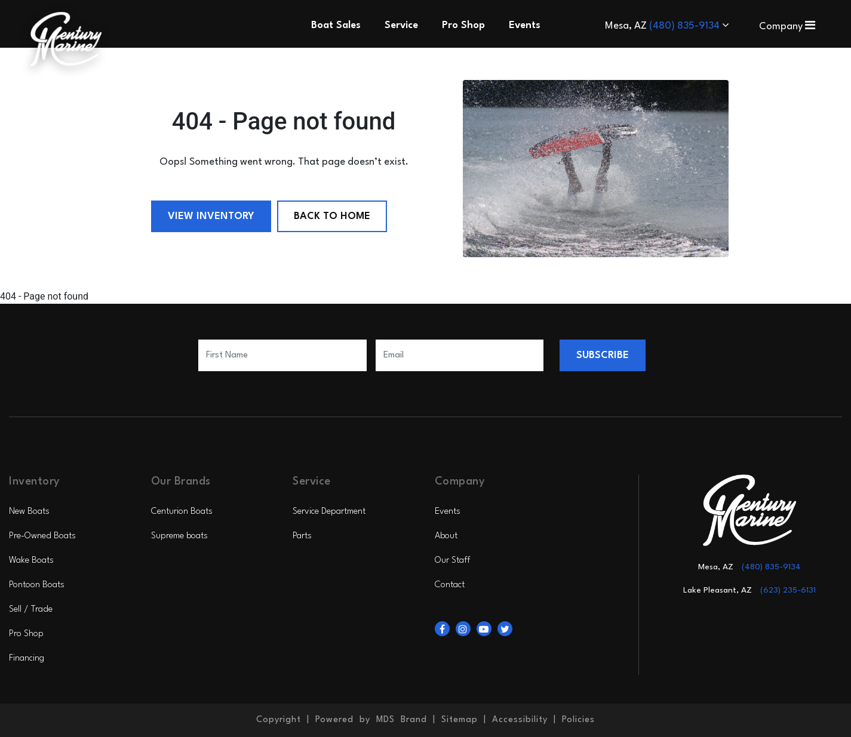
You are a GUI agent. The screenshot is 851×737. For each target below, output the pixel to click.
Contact (450, 585)
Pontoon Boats (36, 585)
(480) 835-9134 (685, 26)
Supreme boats (179, 536)
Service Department (329, 511)
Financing (26, 658)
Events (447, 511)
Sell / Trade (31, 609)
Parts (302, 536)
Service (401, 25)
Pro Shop (26, 634)
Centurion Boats (182, 511)
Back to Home (332, 216)
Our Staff (452, 560)
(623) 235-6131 (788, 590)
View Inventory (211, 216)
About (446, 536)
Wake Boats (31, 560)
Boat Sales (336, 25)
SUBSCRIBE (602, 355)
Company (787, 26)
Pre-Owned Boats (42, 536)
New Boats (29, 511)
